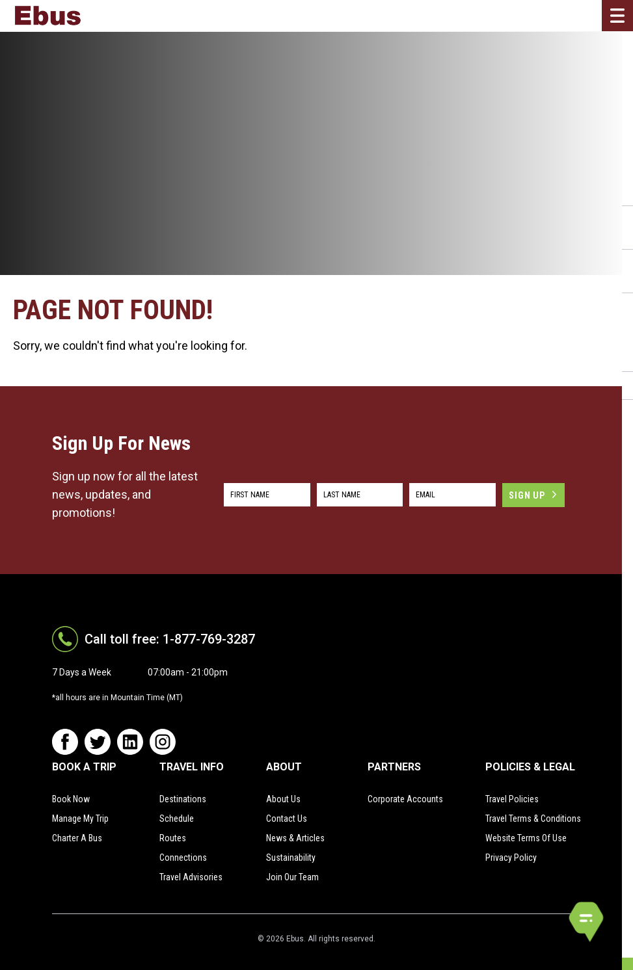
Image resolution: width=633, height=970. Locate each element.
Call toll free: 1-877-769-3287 (170, 639)
